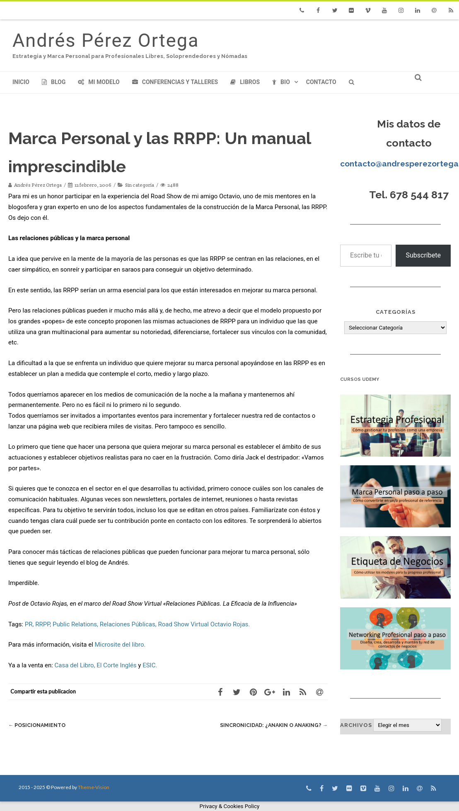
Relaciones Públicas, (128, 624)
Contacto (321, 82)
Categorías (396, 312)
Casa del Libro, (75, 665)
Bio (281, 82)
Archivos (356, 725)
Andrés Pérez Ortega (105, 40)
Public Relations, (75, 624)
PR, (29, 624)
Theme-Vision (93, 787)
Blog (53, 82)
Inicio (20, 82)
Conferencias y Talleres (175, 82)
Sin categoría (139, 185)
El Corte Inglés (116, 665)
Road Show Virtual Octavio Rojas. (204, 624)
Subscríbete (423, 255)
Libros (245, 82)
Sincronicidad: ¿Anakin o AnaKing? (271, 725)
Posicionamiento (38, 725)
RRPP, (43, 624)
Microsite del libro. (120, 644)
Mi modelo (99, 82)
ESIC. (150, 665)
